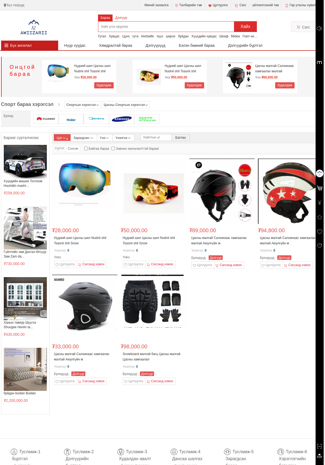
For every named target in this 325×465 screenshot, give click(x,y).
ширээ (170, 36)
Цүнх (126, 36)
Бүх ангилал (21, 45)
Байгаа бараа (99, 149)
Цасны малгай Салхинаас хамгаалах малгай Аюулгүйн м (274, 68)
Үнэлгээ (123, 137)
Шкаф (223, 36)
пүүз (160, 36)
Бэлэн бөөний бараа (197, 45)
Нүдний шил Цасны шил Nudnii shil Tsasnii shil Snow (92, 68)
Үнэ (105, 137)
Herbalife (147, 36)
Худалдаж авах (103, 85)
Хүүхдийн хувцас (204, 36)
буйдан (183, 36)
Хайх (245, 26)
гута (135, 36)
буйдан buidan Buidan (20, 393)
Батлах (180, 138)
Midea (235, 36)
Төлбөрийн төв (188, 5)
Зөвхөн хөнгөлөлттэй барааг (137, 149)
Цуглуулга (218, 5)
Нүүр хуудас (75, 45)
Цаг (62, 138)
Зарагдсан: (84, 137)
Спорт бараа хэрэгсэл (27, 104)
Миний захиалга (156, 5)
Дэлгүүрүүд (156, 45)
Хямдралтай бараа (115, 45)
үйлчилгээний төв (265, 5)
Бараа (105, 18)
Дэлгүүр (121, 18)
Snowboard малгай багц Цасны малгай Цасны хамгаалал (151, 356)
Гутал (102, 36)
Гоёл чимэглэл (253, 36)
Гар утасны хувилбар (305, 5)
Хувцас (114, 36)
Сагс (239, 5)
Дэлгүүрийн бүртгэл (245, 45)
